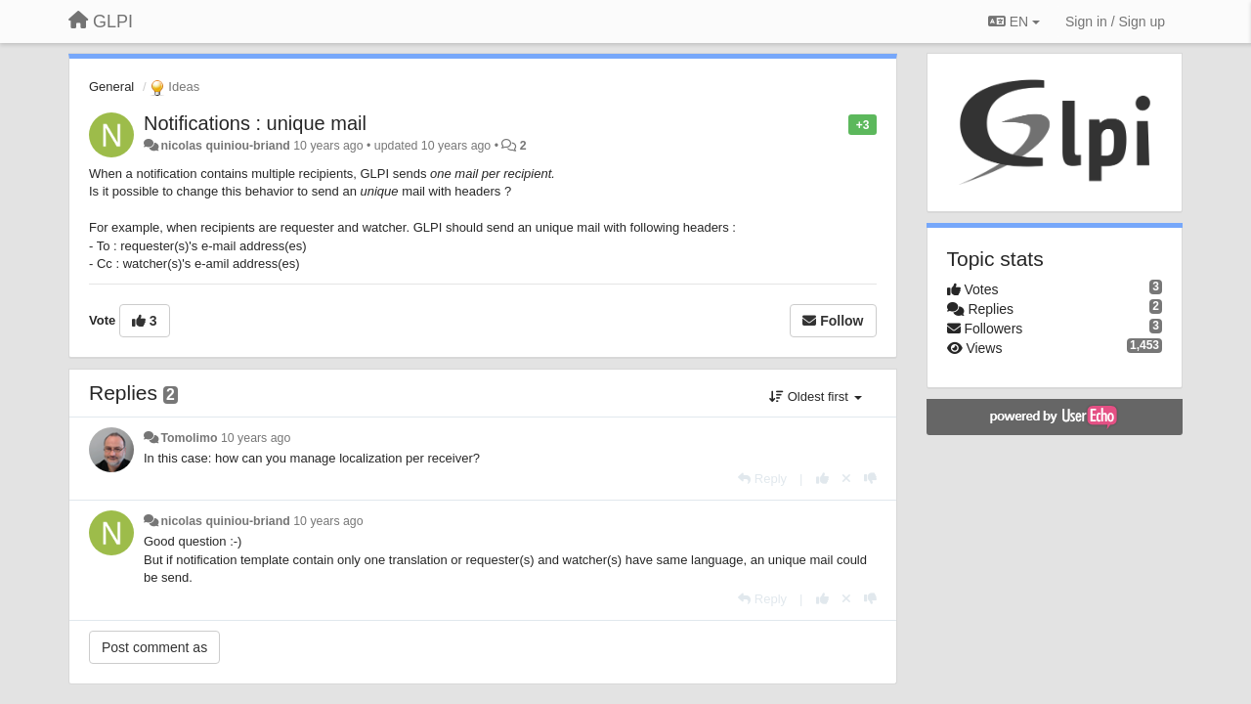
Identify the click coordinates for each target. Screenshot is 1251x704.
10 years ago (255, 438)
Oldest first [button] (815, 396)
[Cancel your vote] (846, 478)
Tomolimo (188, 438)
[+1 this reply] (822, 478)
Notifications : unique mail (255, 123)
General (111, 86)
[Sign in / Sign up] (1115, 21)
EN (1014, 21)
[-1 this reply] (870, 478)
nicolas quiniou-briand (224, 146)
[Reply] (762, 478)
